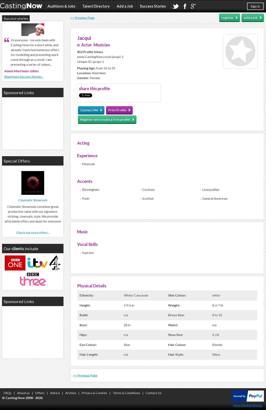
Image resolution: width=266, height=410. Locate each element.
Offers (40, 393)
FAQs (8, 393)
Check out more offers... (32, 232)
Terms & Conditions (126, 393)
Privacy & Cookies (94, 393)
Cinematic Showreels (32, 200)
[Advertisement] (32, 122)
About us (23, 393)
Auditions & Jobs (61, 6)
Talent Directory (96, 6)
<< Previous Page (82, 18)
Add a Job (125, 6)
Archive (70, 393)
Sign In (255, 6)
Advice (55, 393)
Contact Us (154, 393)
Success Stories (153, 6)
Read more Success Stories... (23, 77)
